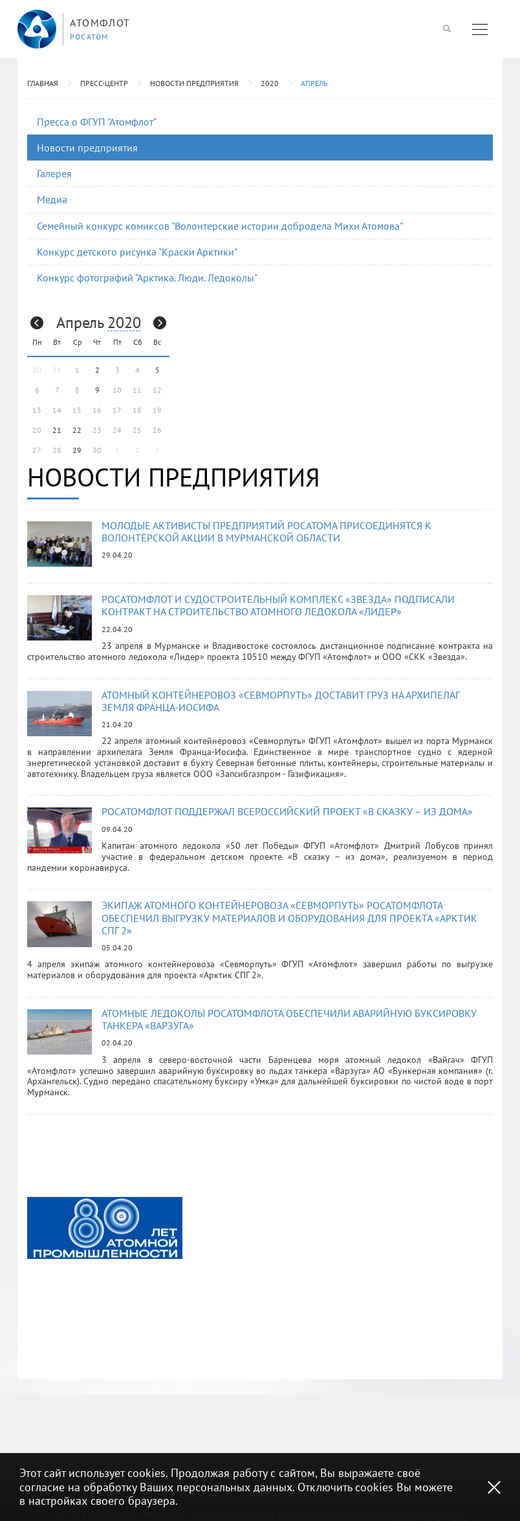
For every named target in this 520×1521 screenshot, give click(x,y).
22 (76, 430)
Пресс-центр (104, 83)
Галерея (54, 173)
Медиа (52, 199)
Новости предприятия (194, 83)
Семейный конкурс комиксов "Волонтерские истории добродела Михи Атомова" (220, 225)
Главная (42, 83)
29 (76, 450)
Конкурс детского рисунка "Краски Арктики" (137, 251)
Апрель (314, 83)
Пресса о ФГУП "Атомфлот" (97, 121)
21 (56, 430)
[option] (104, 1228)
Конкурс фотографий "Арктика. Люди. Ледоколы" (147, 277)
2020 (270, 83)
